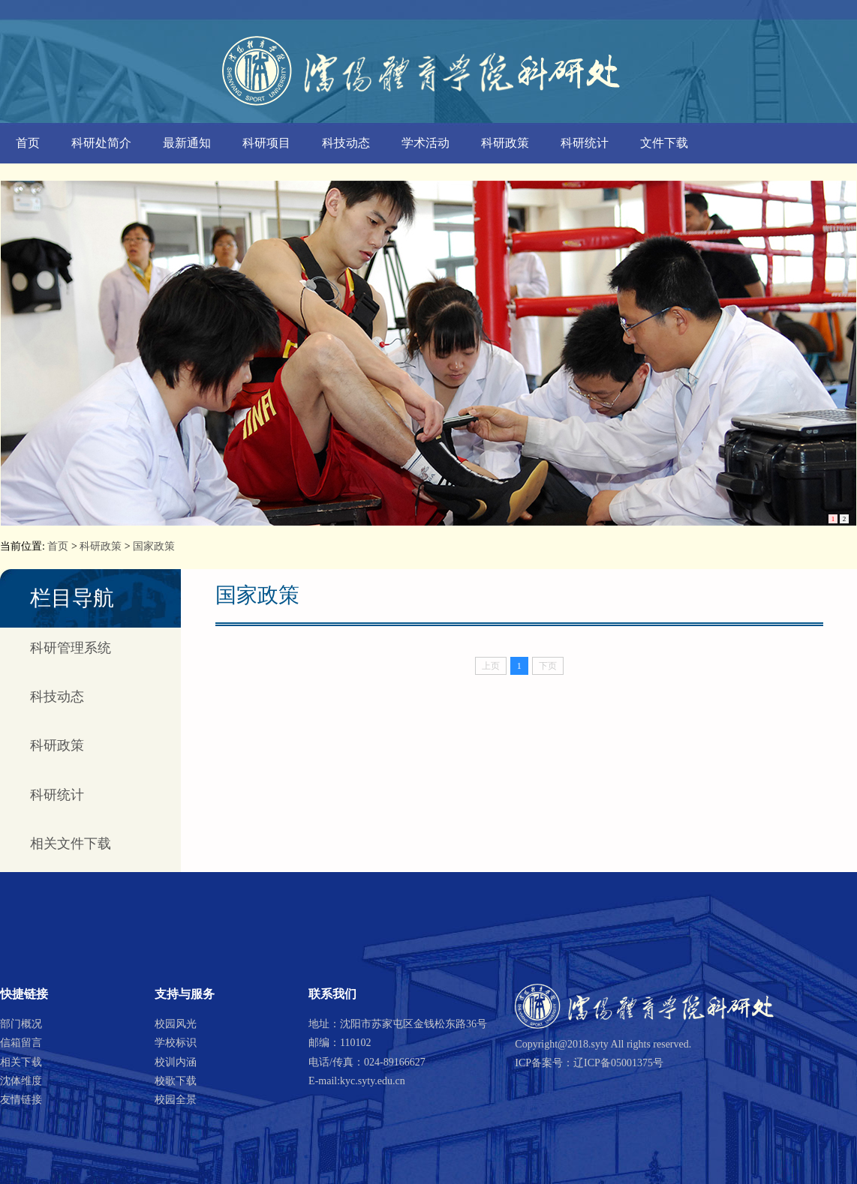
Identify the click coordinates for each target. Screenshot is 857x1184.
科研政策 (505, 142)
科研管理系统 (70, 647)
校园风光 (176, 1024)
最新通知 (187, 142)
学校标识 (176, 1042)
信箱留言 (21, 1042)
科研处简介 (101, 142)
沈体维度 (21, 1081)
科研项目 (266, 142)
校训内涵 (176, 1062)
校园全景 (176, 1099)
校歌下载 (176, 1081)
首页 (28, 142)
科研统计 (585, 142)
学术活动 (425, 142)
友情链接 (21, 1099)
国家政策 (154, 546)
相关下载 (21, 1062)
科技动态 (346, 142)
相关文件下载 (70, 843)
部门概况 (21, 1024)
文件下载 (664, 142)
